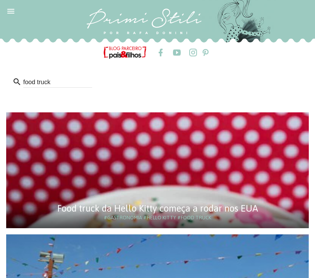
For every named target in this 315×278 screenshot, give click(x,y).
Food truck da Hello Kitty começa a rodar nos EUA (157, 208)
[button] (11, 11)
